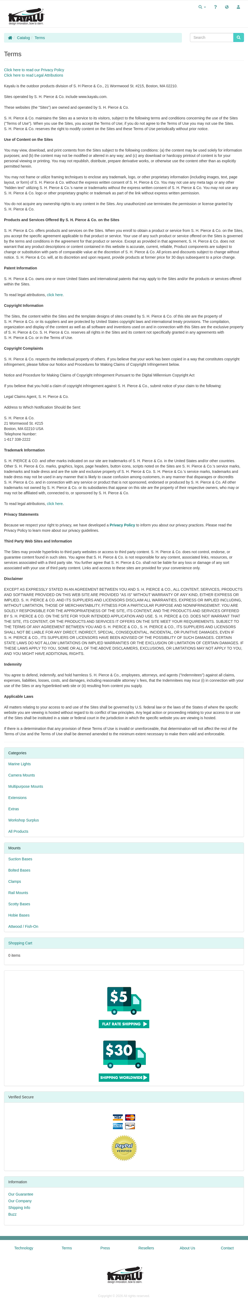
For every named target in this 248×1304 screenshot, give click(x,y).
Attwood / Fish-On (23, 926)
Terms (40, 38)
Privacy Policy (122, 525)
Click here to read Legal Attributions (33, 75)
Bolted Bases (19, 870)
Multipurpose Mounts (25, 786)
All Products (18, 831)
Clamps (14, 881)
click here (55, 295)
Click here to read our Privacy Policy (34, 70)
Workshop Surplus (23, 820)
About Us (187, 1248)
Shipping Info (19, 1207)
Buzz (12, 1214)
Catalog (23, 38)
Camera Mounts (21, 775)
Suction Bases (20, 859)
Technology (23, 1248)
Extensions (17, 798)
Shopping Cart (20, 943)
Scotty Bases (19, 904)
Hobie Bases (18, 915)
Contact (227, 1248)
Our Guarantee (20, 1194)
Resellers (146, 1248)
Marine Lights (19, 764)
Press (105, 1248)
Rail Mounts (18, 893)
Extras (13, 809)
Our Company (20, 1201)
